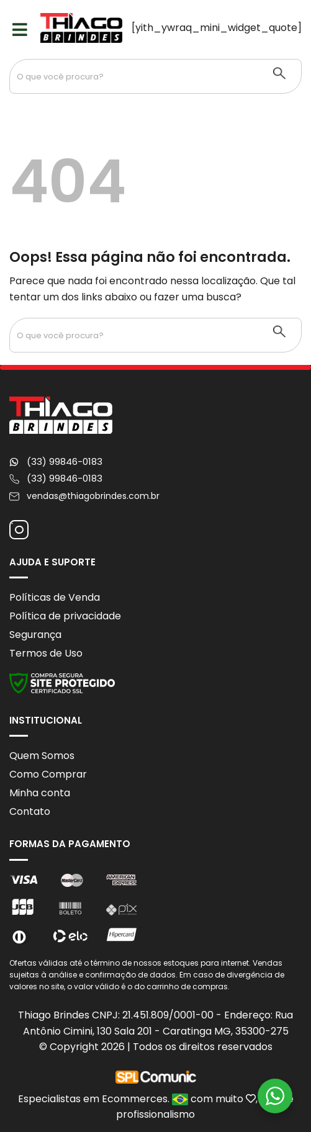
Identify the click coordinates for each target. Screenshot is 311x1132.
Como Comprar (48, 774)
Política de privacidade (65, 616)
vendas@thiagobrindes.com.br (93, 495)
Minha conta (39, 793)
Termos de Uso (46, 653)
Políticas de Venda (54, 597)
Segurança (35, 634)
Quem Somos (41, 755)
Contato (29, 811)
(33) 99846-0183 (64, 461)
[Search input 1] (134, 76)
